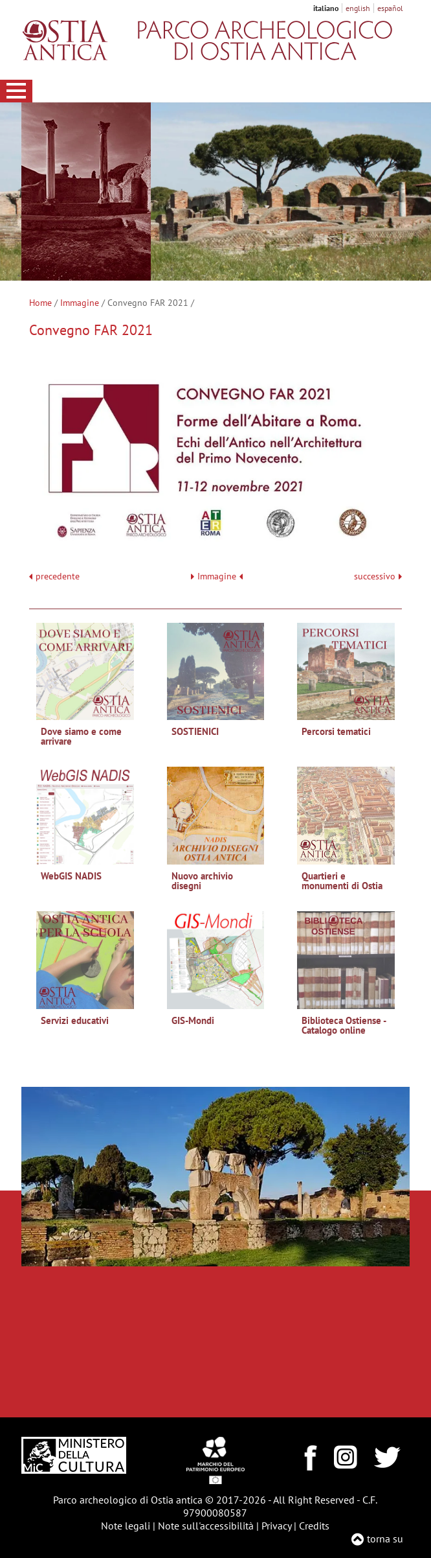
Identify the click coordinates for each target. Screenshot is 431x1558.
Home (40, 302)
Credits (314, 1525)
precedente (58, 576)
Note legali (125, 1525)
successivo (378, 576)
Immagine (79, 302)
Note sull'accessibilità (206, 1525)
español (390, 8)
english (358, 8)
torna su (385, 1538)
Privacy (276, 1525)
